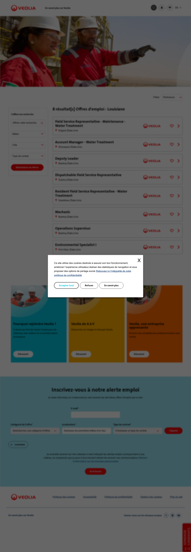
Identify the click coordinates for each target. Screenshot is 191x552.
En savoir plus (111, 285)
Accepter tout (66, 285)
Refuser (89, 285)
